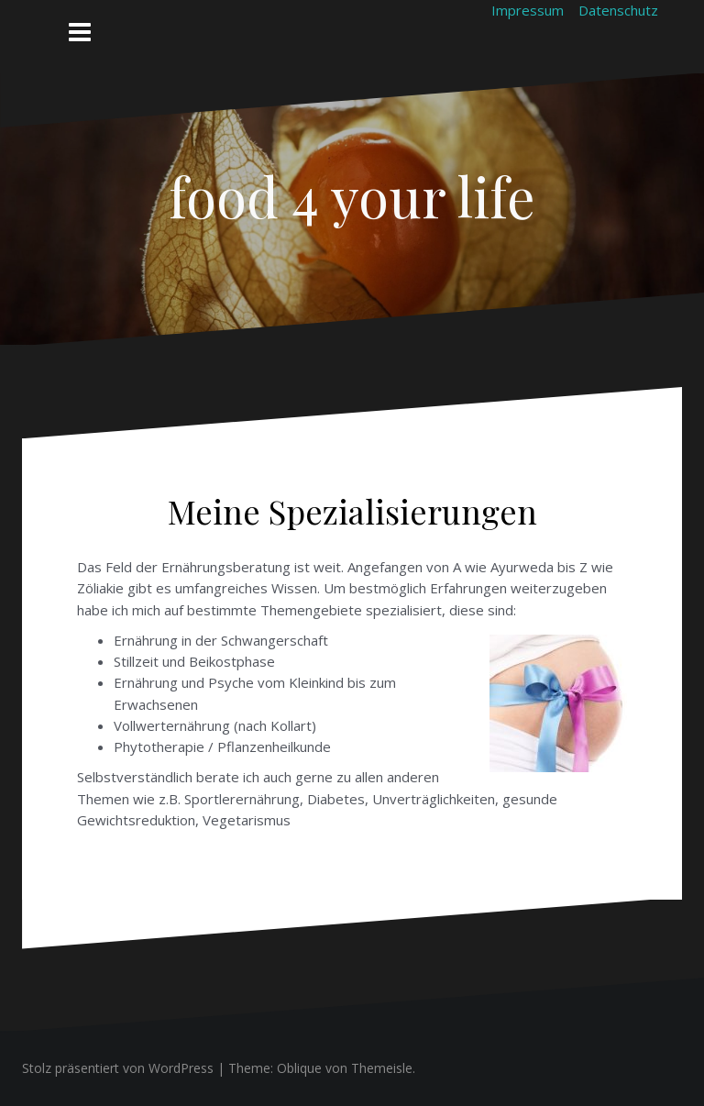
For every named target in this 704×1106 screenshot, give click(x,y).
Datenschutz (618, 10)
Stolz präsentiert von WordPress (118, 1068)
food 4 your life (352, 195)
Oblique (299, 1068)
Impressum (527, 10)
